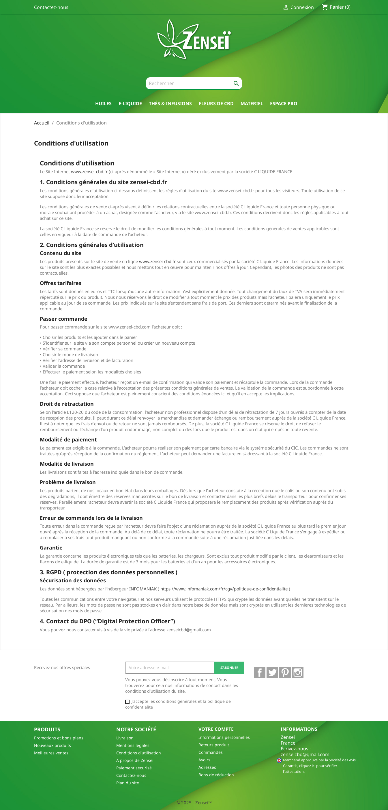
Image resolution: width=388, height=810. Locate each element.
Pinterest (285, 672)
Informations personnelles (224, 737)
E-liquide (130, 103)
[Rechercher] (194, 83)
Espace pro (283, 103)
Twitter (272, 672)
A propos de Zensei (134, 760)
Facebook (259, 672)
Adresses (207, 767)
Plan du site (127, 783)
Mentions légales (132, 745)
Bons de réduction (216, 774)
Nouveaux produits (52, 745)
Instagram (297, 672)
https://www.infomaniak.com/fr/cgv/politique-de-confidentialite (224, 589)
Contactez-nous (51, 7)
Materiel (252, 103)
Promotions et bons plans (58, 738)
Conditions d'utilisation (138, 753)
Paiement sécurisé (134, 768)
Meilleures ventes (51, 753)
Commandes (210, 752)
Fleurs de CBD (216, 103)
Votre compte (216, 729)
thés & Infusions (170, 103)
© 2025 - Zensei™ (194, 802)
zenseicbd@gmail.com (305, 754)
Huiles (103, 103)
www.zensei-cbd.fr (89, 171)
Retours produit (213, 744)
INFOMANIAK (143, 589)
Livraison (125, 738)
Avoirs (204, 759)
